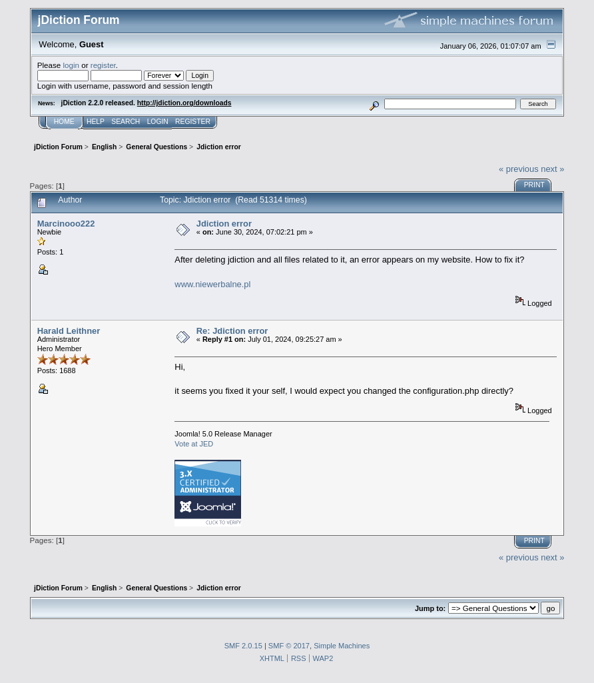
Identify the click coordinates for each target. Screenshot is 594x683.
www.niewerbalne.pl (212, 284)
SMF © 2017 (289, 646)
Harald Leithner (69, 331)
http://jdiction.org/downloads (184, 103)
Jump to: (430, 608)
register (103, 65)
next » (552, 169)
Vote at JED (193, 444)
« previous (519, 169)
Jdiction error (224, 224)
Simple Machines (342, 646)
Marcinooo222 (66, 224)
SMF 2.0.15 (243, 646)
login (71, 65)
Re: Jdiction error (232, 331)
